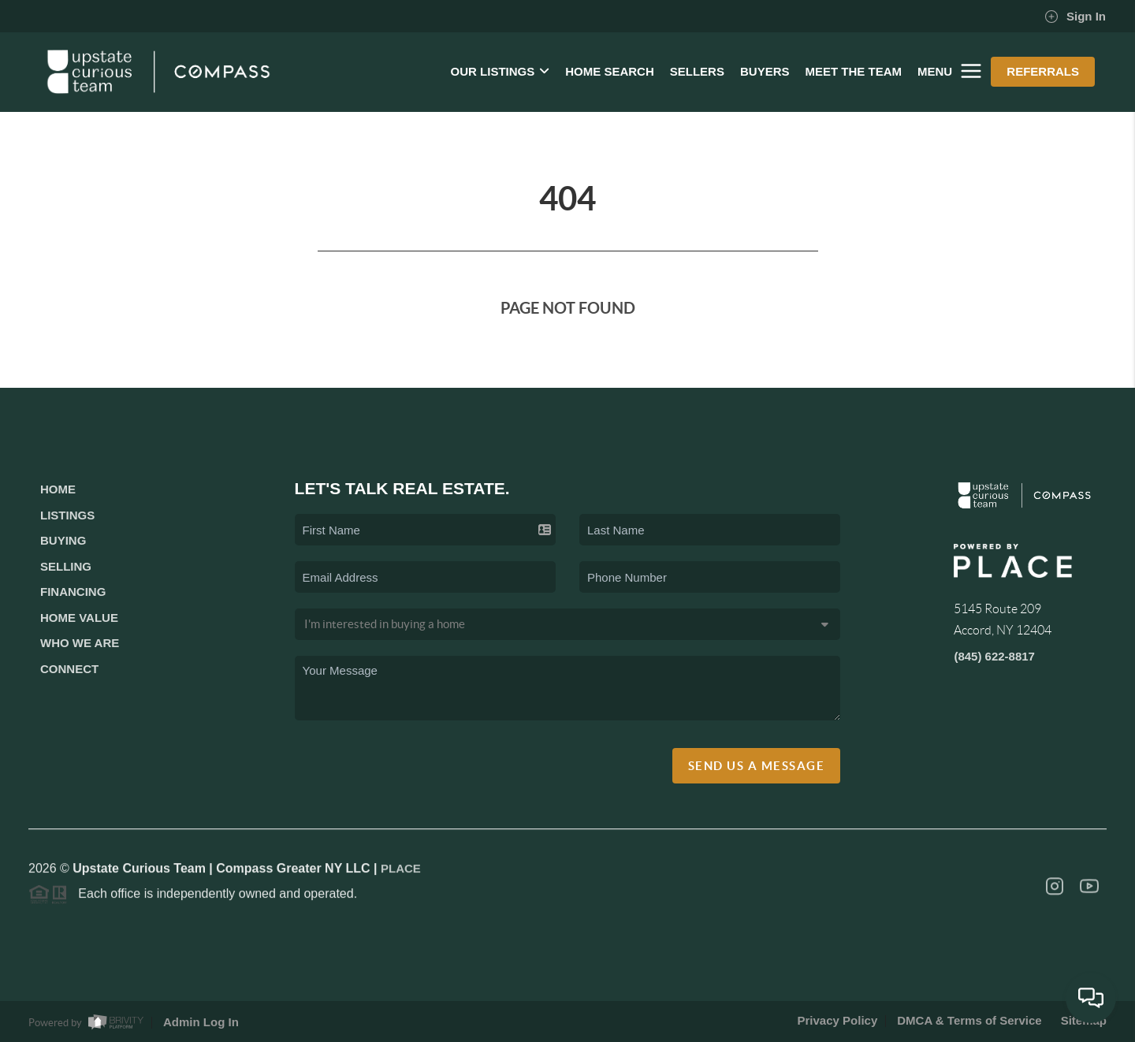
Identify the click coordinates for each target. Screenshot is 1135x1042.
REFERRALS (1043, 71)
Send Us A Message (756, 765)
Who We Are (79, 642)
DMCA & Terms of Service (969, 1020)
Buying (63, 540)
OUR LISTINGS (500, 71)
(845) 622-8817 (994, 656)
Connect (69, 668)
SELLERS (697, 71)
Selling (65, 566)
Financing (73, 591)
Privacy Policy (838, 1020)
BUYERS (765, 71)
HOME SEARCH (609, 71)
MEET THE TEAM (853, 71)
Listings (67, 515)
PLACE (401, 872)
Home (58, 489)
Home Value (79, 617)
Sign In (1075, 16)
